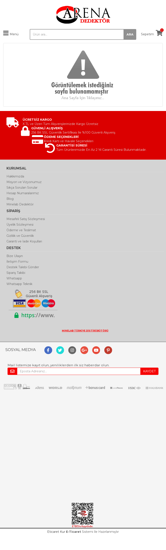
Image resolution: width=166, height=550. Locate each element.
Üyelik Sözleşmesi (19, 224)
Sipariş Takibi (15, 273)
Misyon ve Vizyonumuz (24, 182)
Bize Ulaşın (14, 256)
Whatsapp (14, 278)
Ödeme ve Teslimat (21, 230)
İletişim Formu (17, 261)
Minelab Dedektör (20, 204)
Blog (10, 199)
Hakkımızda (15, 176)
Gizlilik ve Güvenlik (20, 236)
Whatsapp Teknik (19, 284)
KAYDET (149, 371)
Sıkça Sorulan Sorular (22, 187)
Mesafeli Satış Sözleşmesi (25, 219)
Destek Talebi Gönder (22, 267)
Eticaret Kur (56, 532)
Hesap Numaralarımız (22, 193)
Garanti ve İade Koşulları (24, 241)
